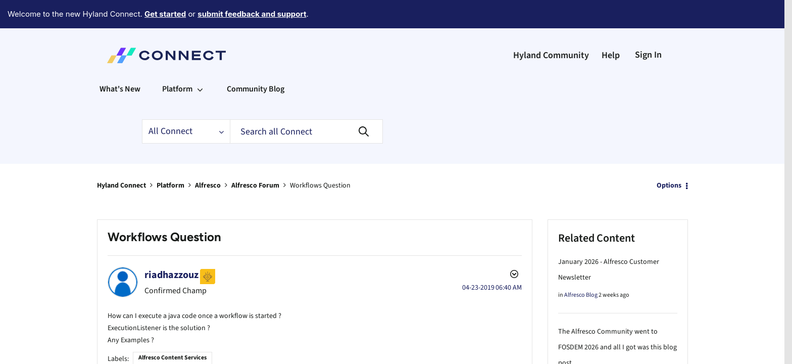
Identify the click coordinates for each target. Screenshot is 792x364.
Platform (170, 158)
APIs (122, 356)
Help (611, 27)
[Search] (306, 104)
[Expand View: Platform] (200, 61)
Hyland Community (551, 27)
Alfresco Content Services (172, 328)
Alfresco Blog (581, 267)
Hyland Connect (121, 158)
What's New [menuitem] (120, 61)
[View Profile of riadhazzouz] (171, 247)
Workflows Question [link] (320, 158)
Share (365, 356)
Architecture (149, 356)
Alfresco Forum (255, 158)
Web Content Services (405, 356)
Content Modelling (230, 356)
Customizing (275, 356)
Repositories (337, 356)
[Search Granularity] (186, 104)
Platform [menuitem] (177, 61)
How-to (306, 356)
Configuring (185, 356)
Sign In (648, 27)
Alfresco (208, 158)
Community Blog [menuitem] (255, 61)
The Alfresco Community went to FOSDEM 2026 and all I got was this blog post (617, 319)
